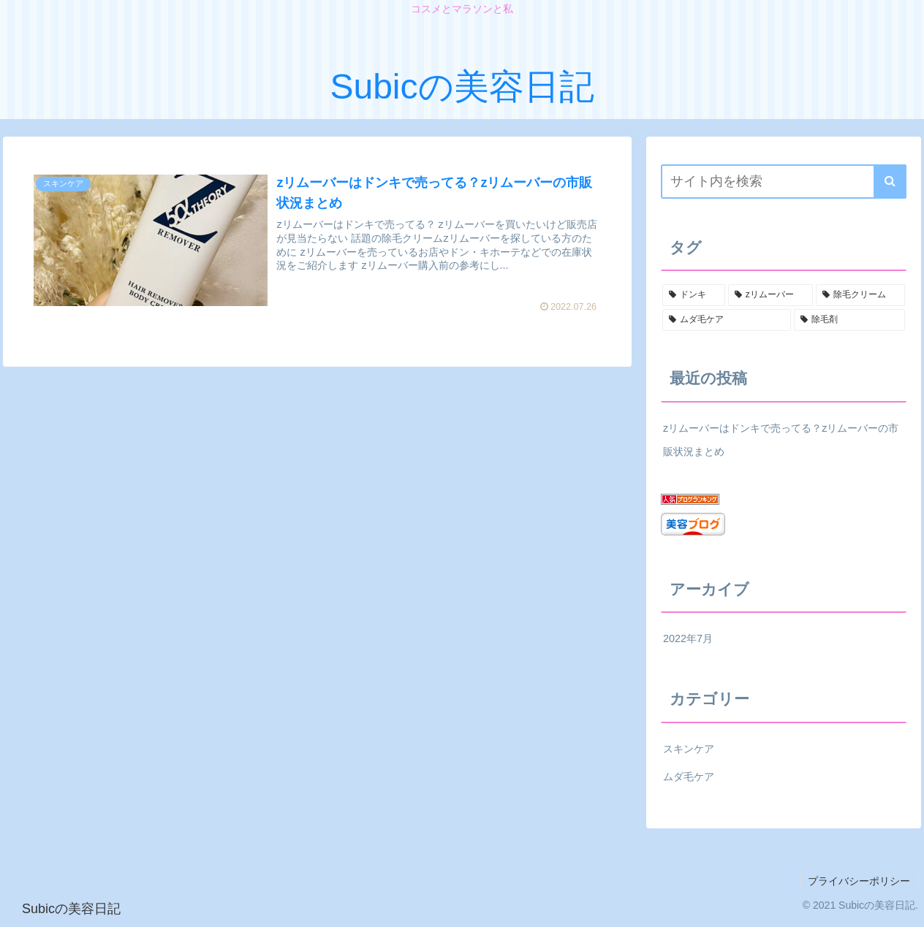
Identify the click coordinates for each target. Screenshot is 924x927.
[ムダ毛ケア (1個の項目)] (726, 320)
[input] (783, 181)
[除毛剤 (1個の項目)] (849, 320)
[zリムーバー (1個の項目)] (770, 295)
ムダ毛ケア (688, 776)
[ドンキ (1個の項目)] (693, 295)
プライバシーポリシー (859, 881)
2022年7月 (688, 638)
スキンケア (688, 749)
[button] (890, 181)
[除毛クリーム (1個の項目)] (860, 295)
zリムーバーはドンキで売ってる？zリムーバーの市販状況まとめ (780, 439)
